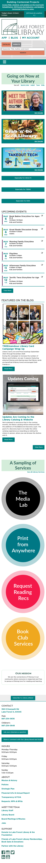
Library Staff (7, 811)
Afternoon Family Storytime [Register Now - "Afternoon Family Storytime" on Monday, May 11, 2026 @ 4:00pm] (22, 266)
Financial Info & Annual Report (16, 793)
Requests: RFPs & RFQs (12, 801)
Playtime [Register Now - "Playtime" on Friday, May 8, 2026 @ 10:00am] (13, 254)
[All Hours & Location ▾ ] (34, 14)
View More (39, 447)
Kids (42, 85)
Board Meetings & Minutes (13, 819)
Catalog (6, 44)
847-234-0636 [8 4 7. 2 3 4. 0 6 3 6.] (8, 719)
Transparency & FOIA (11, 797)
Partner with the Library (12, 846)
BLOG (15, 38)
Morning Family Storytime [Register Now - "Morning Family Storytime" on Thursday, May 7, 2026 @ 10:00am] (21, 242)
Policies (5, 785)
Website (16, 44)
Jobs (4, 823)
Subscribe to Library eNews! (23, 698)
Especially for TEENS (23, 189)
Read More (8, 369)
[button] (12, 14)
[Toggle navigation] (4, 62)
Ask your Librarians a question (14, 732)
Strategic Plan (8, 789)
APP (4, 38)
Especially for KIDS (23, 201)
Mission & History (9, 780)
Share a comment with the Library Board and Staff (22, 739)
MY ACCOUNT (31, 38)
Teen (38, 85)
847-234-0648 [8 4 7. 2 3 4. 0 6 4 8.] (8, 726)
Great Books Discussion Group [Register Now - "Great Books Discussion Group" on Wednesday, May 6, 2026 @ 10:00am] (23, 230)
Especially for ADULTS (23, 178)
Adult (33, 85)
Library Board (8, 815)
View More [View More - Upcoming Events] (7, 290)
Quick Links (25, 85)
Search (23, 53)
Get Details (39, 113)
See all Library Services (35, 472)
